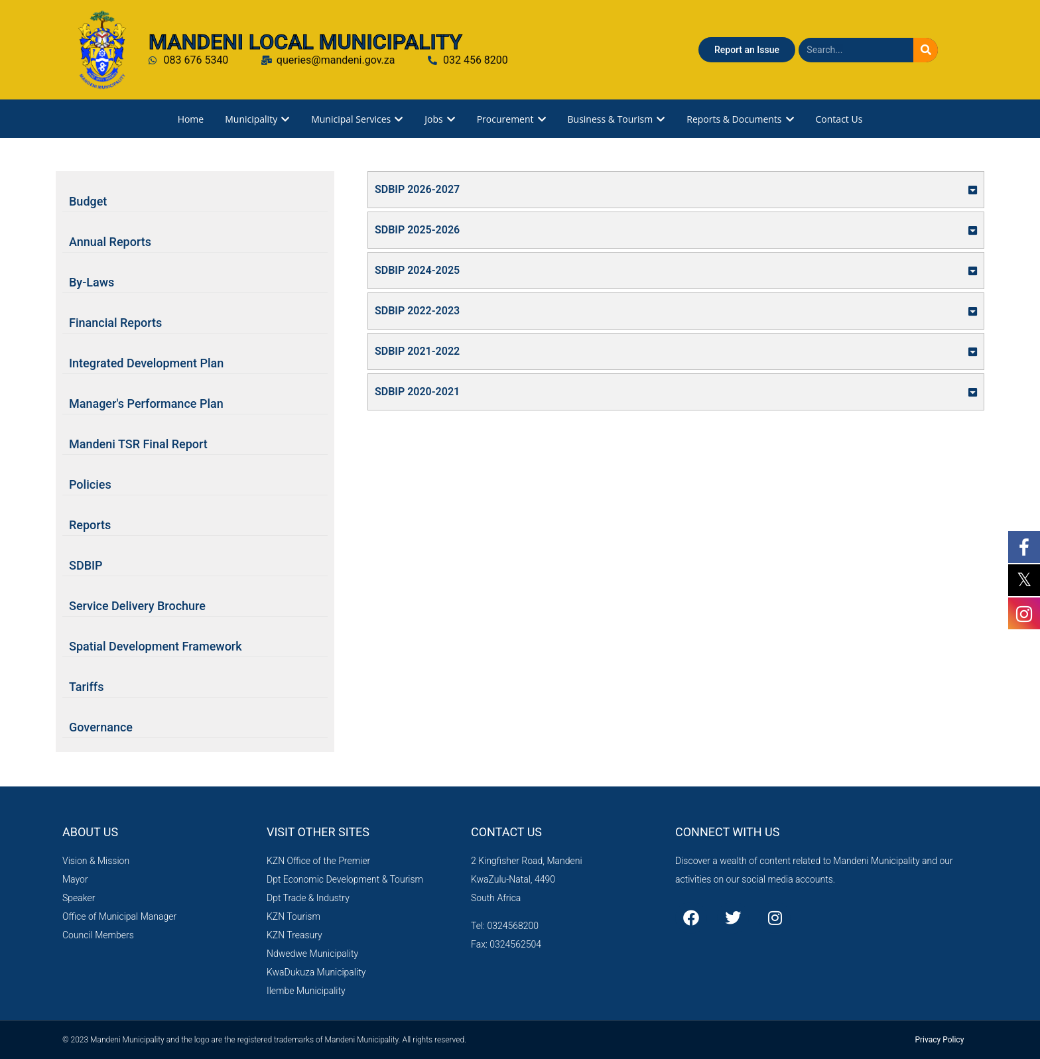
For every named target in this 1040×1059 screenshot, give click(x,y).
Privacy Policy (939, 1039)
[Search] (925, 50)
